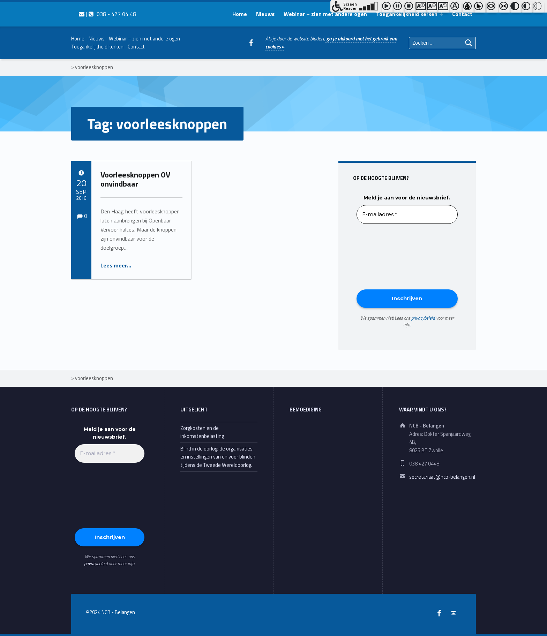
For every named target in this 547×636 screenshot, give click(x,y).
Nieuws (265, 14)
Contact (462, 14)
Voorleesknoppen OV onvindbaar (135, 179)
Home (239, 14)
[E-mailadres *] (407, 214)
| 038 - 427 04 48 (107, 14)
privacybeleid (423, 318)
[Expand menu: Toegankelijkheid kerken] (441, 14)
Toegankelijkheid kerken (406, 14)
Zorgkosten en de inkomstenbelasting (202, 432)
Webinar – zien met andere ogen (325, 14)
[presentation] (385, 256)
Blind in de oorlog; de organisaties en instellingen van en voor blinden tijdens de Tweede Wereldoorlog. (217, 457)
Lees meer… (115, 265)
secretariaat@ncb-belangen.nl (442, 477)
